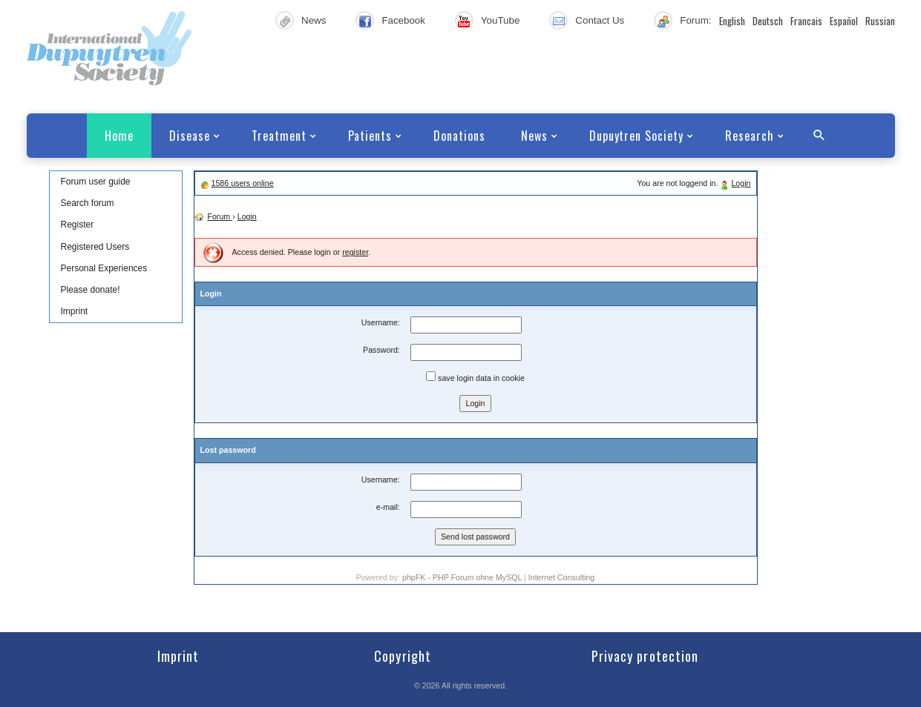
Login (740, 183)
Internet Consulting (561, 577)
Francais (806, 20)
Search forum (87, 203)
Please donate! (90, 290)
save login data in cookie (475, 376)
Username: (380, 322)
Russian (880, 20)
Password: (381, 349)
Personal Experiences (104, 268)
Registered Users (95, 247)
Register (77, 224)
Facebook (403, 20)
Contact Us (599, 20)
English (732, 20)
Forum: (695, 20)
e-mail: (388, 506)
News (313, 20)
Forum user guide (96, 181)
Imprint (74, 311)
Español (844, 20)
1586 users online (242, 183)
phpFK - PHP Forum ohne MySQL (463, 577)
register (355, 252)
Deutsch (768, 20)
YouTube (500, 20)
